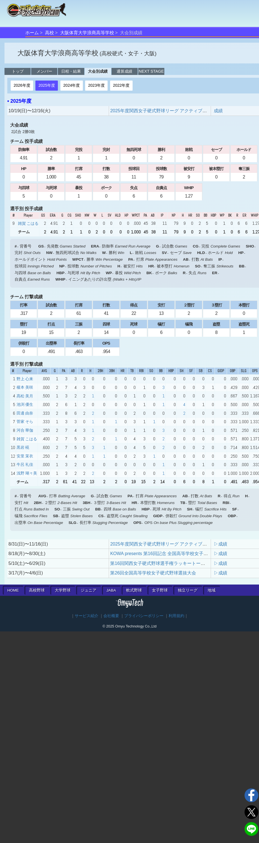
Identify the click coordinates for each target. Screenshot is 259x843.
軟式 (134, 590)
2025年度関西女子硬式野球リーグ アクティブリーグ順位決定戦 (174, 110)
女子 (160, 590)
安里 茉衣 (25, 456)
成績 (218, 110)
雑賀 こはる (28, 223)
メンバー (44, 71)
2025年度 (46, 85)
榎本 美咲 (25, 387)
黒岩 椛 (23, 447)
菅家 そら (25, 421)
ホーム (32, 32)
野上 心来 (25, 378)
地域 (211, 590)
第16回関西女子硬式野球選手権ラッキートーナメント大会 (169, 563)
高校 (49, 32)
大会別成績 (98, 71)
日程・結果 (71, 71)
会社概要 (111, 616)
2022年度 (121, 85)
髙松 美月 (25, 395)
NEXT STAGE (151, 71)
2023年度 (96, 85)
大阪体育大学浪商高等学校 (87, 32)
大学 (63, 590)
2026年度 (21, 85)
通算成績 (124, 71)
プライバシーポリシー (143, 616)
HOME (13, 590)
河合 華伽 (25, 430)
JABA (111, 590)
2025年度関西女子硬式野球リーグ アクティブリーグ (163, 544)
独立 (187, 590)
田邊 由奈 (25, 413)
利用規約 (176, 616)
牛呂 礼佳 (25, 464)
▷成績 (220, 544)
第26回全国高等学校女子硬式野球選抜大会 (153, 573)
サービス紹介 (86, 616)
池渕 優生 (25, 404)
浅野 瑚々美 (27, 473)
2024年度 (71, 85)
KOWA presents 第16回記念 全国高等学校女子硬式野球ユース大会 (177, 553)
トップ (18, 71)
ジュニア (88, 590)
